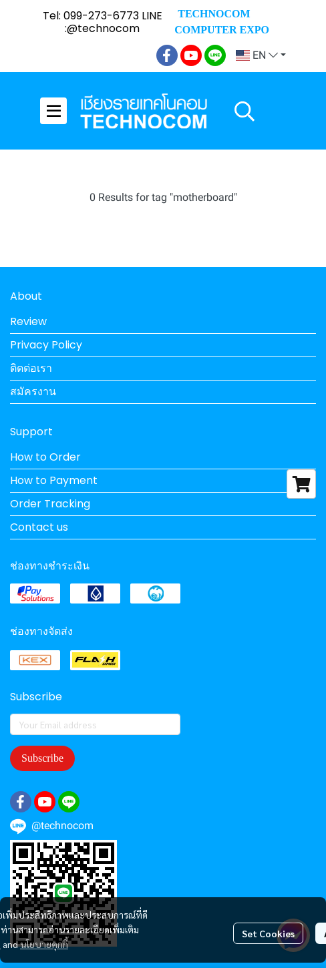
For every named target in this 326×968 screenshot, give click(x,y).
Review (28, 321)
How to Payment (54, 480)
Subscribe (42, 758)
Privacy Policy (46, 344)
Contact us (39, 527)
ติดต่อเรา (31, 368)
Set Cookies (268, 933)
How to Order (45, 457)
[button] (261, 55)
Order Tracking (50, 503)
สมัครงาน (33, 391)
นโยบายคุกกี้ (44, 944)
